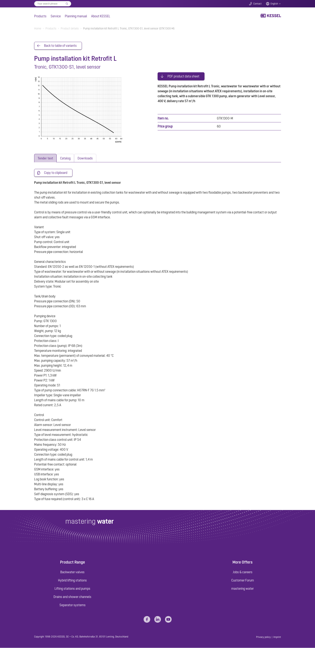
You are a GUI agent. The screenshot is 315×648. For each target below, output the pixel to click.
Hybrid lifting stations (72, 580)
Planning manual (76, 16)
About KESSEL (100, 16)
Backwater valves (72, 572)
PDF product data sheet (183, 76)
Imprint (277, 637)
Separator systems (72, 605)
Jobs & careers (242, 572)
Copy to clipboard (55, 173)
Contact (257, 3)
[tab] (45, 158)
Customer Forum (242, 580)
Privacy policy (263, 637)
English (274, 3)
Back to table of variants (60, 46)
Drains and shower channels (72, 597)
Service (56, 16)
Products (40, 16)
